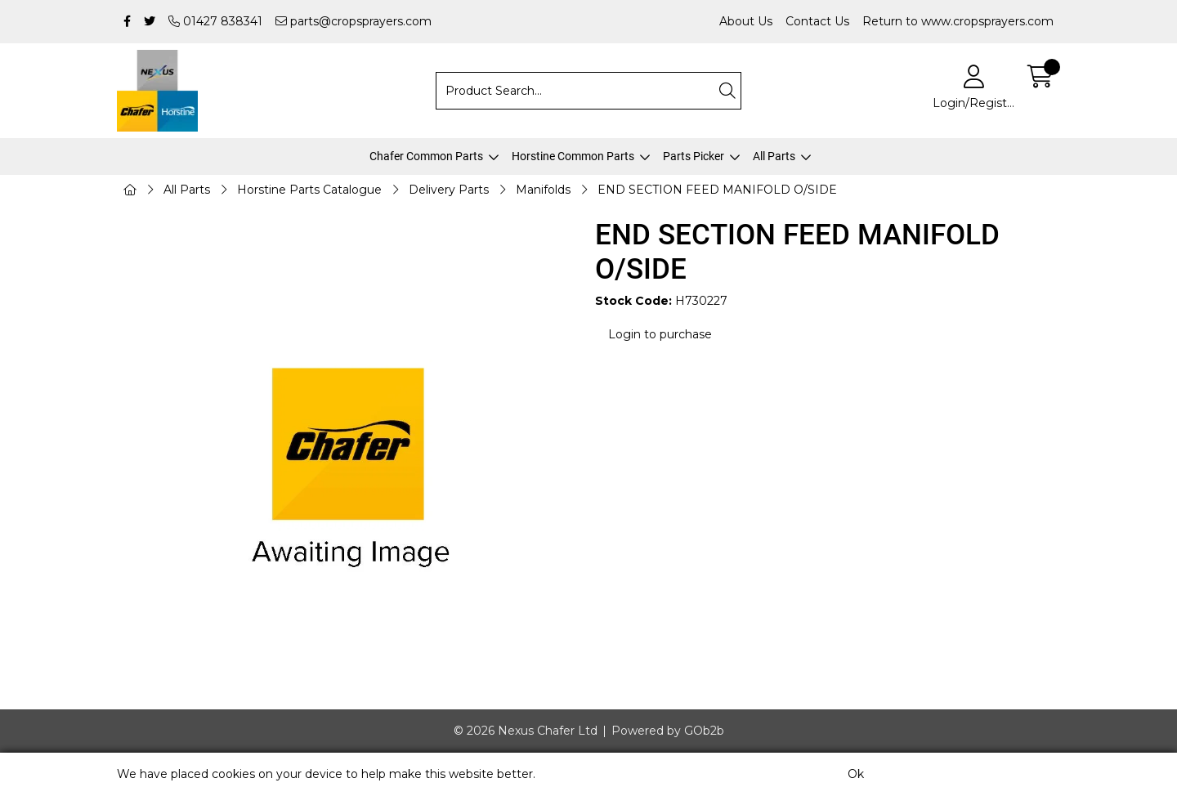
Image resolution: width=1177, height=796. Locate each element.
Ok (856, 774)
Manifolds (543, 189)
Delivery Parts (449, 189)
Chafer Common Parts (426, 156)
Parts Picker (693, 156)
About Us (745, 21)
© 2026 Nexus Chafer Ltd (525, 730)
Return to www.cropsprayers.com (958, 21)
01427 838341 (215, 21)
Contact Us (817, 21)
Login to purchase (660, 334)
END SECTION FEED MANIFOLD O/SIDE (717, 189)
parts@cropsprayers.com (353, 21)
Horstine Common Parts (573, 156)
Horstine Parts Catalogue (309, 189)
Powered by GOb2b (667, 730)
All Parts (774, 156)
